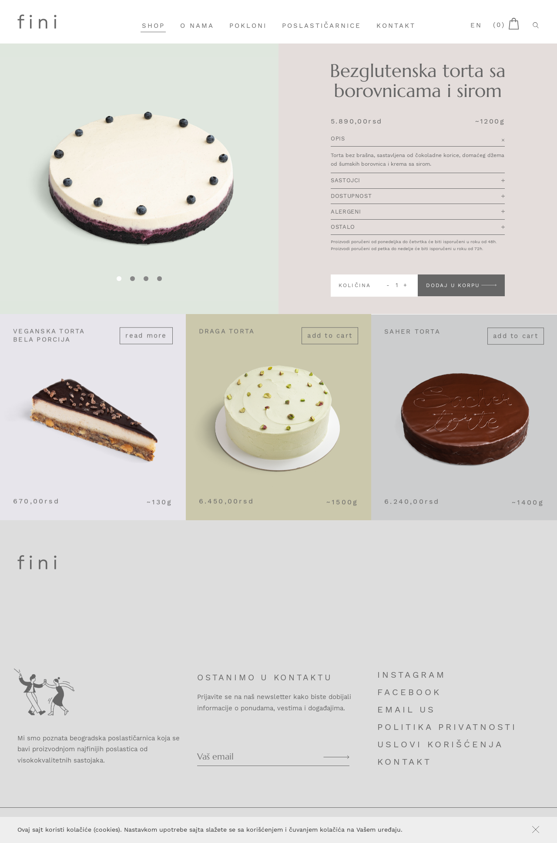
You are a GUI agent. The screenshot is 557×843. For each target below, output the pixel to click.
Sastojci (418, 181)
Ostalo (418, 227)
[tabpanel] (139, 179)
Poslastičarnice (321, 26)
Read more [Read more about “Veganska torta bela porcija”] (146, 347)
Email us (406, 709)
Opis (418, 140)
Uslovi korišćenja (440, 744)
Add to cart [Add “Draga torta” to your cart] (329, 347)
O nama (197, 26)
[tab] (132, 279)
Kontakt (396, 26)
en (476, 25)
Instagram (411, 674)
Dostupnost (418, 197)
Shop (153, 26)
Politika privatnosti (447, 727)
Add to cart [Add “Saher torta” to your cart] (515, 348)
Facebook (409, 692)
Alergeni (418, 212)
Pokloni (248, 26)
